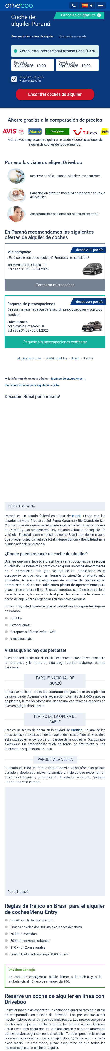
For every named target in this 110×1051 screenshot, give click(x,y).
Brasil (76, 516)
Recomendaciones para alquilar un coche (32, 385)
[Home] (19, 5)
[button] (74, 5)
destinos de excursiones (66, 378)
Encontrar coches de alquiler (55, 94)
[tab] (32, 35)
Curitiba (76, 730)
